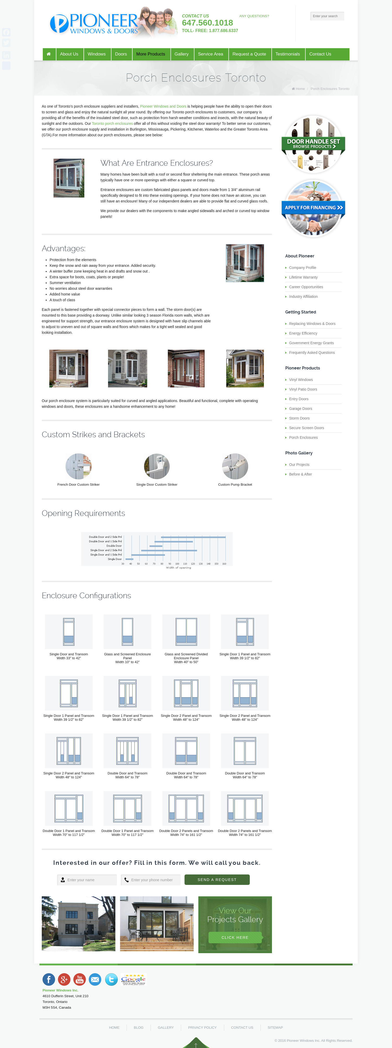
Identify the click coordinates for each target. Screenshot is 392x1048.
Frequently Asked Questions (312, 352)
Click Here (235, 937)
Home (300, 89)
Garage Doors (300, 408)
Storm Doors (299, 418)
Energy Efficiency (303, 333)
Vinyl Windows (301, 380)
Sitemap (275, 1027)
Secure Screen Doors (306, 428)
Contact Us (242, 1027)
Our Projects (299, 465)
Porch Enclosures (303, 437)
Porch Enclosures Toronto (330, 89)
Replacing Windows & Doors (312, 324)
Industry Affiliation (303, 296)
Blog (139, 1027)
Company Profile (302, 268)
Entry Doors (298, 399)
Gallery (166, 1027)
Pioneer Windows (300, 1041)
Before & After (300, 474)
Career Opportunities (306, 287)
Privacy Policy (202, 1027)
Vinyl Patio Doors (303, 389)
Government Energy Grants (311, 343)
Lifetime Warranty (303, 277)
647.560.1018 (207, 22)
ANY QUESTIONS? (254, 16)
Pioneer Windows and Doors (163, 106)
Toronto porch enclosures (112, 123)
